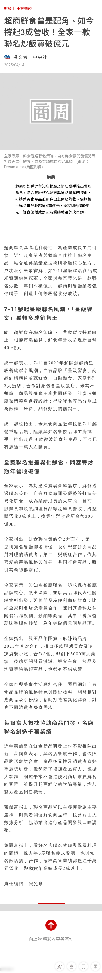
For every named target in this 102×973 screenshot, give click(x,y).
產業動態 (24, 8)
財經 (8, 8)
